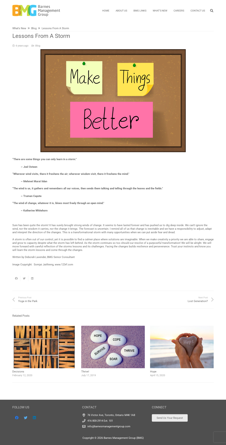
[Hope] (182, 327)
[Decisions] (44, 327)
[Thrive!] (113, 327)
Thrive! (85, 371)
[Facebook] (16, 417)
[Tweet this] (24, 278)
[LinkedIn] (34, 417)
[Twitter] (25, 417)
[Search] (211, 10)
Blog (37, 45)
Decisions (18, 371)
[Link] (36, 10)
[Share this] (16, 278)
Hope (153, 371)
